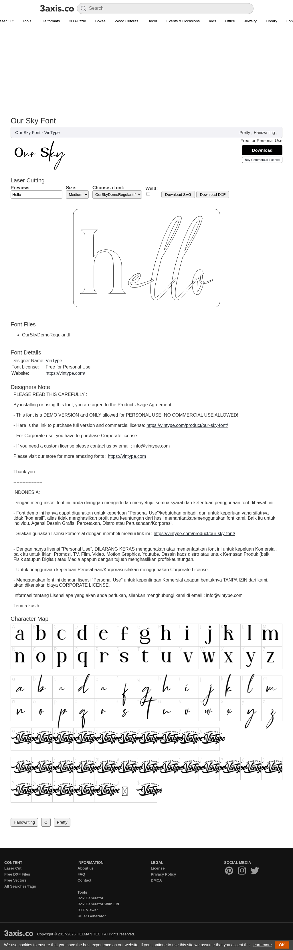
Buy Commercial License (262, 159)
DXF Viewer (88, 910)
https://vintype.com (127, 456)
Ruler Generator (92, 916)
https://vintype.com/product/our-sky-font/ (187, 425)
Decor (152, 21)
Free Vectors (15, 880)
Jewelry (250, 21)
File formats (50, 21)
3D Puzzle (77, 21)
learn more (262, 945)
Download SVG (178, 194)
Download (262, 150)
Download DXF (213, 194)
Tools (27, 21)
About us (86, 868)
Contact (84, 880)
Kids (212, 21)
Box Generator (90, 898)
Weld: (151, 188)
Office (230, 21)
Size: (71, 187)
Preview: (20, 187)
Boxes (100, 21)
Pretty (244, 132)
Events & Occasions (183, 21)
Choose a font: (108, 187)
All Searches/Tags (20, 886)
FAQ (81, 874)
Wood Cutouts (126, 21)
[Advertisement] (146, 73)
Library (271, 21)
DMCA (156, 880)
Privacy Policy (163, 874)
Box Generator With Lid (98, 904)
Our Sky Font (27, 132)
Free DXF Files (17, 874)
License (158, 868)
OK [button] (282, 945)
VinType (52, 132)
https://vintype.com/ (65, 373)
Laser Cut (12, 868)
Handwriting (264, 132)
